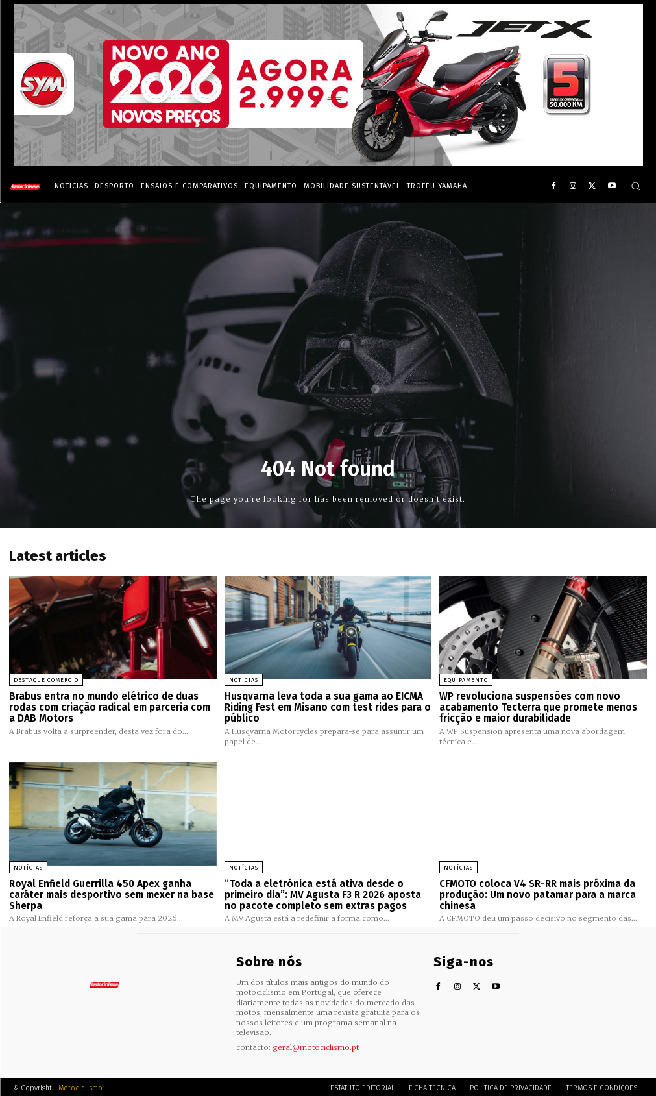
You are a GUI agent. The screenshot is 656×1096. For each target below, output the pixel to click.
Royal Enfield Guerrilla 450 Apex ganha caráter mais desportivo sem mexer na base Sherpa (111, 893)
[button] (635, 186)
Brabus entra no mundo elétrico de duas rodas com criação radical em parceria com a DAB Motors (109, 707)
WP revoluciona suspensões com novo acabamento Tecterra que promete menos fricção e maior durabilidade (538, 707)
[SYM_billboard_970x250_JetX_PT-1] (328, 163)
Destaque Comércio (46, 680)
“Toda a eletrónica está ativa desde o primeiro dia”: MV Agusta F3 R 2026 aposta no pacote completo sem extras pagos (323, 893)
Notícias (243, 680)
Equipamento (466, 680)
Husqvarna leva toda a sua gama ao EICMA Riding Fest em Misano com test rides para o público (328, 707)
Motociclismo (80, 1086)
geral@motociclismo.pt (316, 1046)
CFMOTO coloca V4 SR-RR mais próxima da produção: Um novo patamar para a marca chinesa (537, 893)
